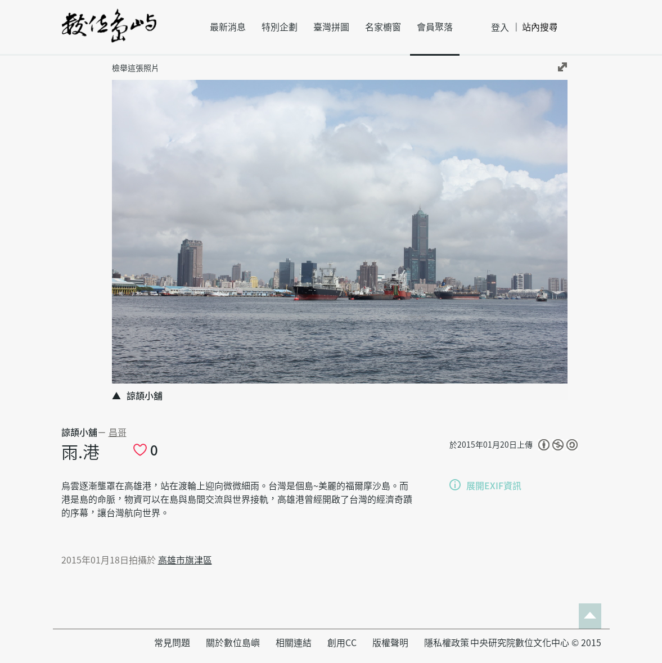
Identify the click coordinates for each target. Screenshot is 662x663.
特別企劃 (280, 26)
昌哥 (118, 432)
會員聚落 (435, 26)
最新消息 (228, 26)
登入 (500, 27)
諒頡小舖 (79, 432)
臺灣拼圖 (331, 26)
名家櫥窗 (383, 26)
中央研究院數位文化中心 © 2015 (535, 642)
